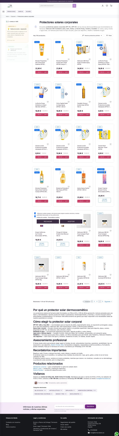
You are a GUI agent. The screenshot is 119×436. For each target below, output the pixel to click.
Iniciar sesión (64, 421)
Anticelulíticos (55, 387)
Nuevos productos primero (92, 37)
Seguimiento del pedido (67, 419)
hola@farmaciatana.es (103, 375)
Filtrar (109, 37)
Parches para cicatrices (43, 390)
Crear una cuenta (65, 423)
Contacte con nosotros (13, 419)
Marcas (22, 12)
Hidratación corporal (39, 363)
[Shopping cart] (111, 6)
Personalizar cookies (53, 217)
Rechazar (48, 221)
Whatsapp (11, 74)
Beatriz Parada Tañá (57, 341)
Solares (31, 12)
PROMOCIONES (12, 12)
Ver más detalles (104, 200)
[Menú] (3, 12)
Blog (7, 421)
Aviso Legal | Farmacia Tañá (42, 423)
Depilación (70, 387)
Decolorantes (75, 390)
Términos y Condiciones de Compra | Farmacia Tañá (45, 425)
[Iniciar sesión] (103, 6)
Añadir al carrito (42, 73)
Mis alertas (63, 425)
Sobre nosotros (11, 423)
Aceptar (71, 221)
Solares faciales (38, 366)
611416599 (93, 426)
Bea (47, 379)
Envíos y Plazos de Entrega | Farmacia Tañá (45, 419)
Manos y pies (37, 365)
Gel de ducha (40, 387)
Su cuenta (63, 414)
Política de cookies (42, 217)
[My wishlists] (107, 6)
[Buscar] (58, 6)
